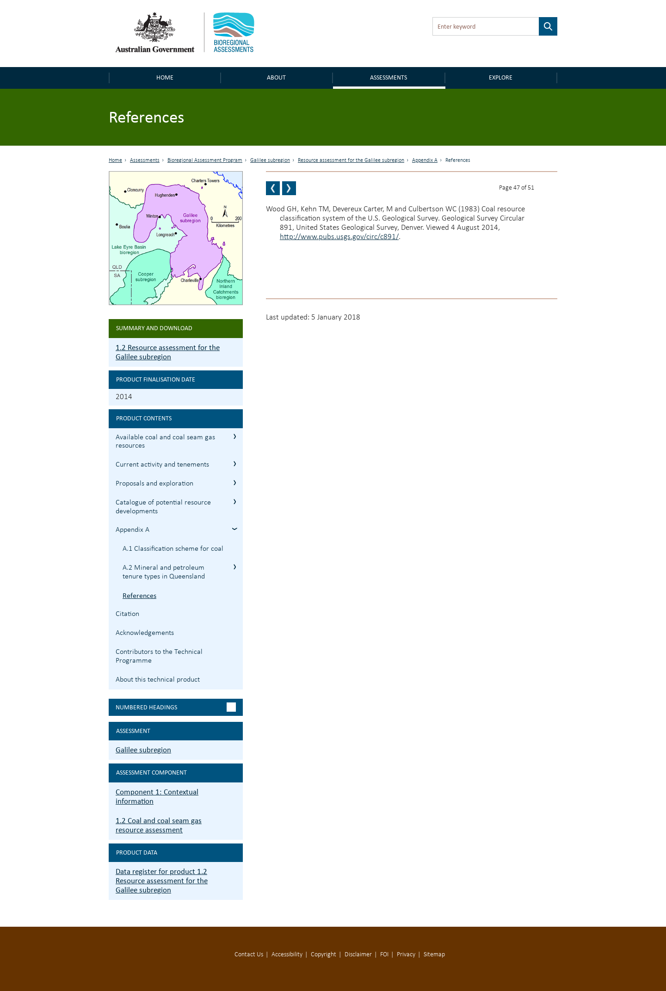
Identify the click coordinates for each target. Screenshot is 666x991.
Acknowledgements (145, 633)
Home (164, 77)
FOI (384, 954)
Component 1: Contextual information (157, 796)
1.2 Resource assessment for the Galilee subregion (168, 352)
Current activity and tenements (162, 464)
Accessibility (286, 954)
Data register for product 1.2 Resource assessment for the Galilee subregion (162, 881)
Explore (500, 77)
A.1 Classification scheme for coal (173, 549)
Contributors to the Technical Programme (159, 656)
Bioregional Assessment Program (204, 160)
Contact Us (248, 954)
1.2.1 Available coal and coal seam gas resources (235, 436)
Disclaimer (358, 954)
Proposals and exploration (154, 483)
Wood (275, 209)
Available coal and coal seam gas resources (165, 442)
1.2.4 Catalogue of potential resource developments (235, 501)
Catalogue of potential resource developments (163, 507)
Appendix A (425, 160)
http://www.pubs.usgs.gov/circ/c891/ (339, 237)
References (139, 595)
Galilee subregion (270, 160)
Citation (127, 614)
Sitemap (434, 954)
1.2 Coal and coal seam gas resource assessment (159, 825)
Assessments (388, 77)
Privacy (406, 954)
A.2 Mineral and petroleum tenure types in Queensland (164, 572)
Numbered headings (146, 707)
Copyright (323, 954)
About (276, 77)
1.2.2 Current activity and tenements (235, 463)
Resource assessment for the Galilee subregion (351, 160)
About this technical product (158, 679)
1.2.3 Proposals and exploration (235, 482)
